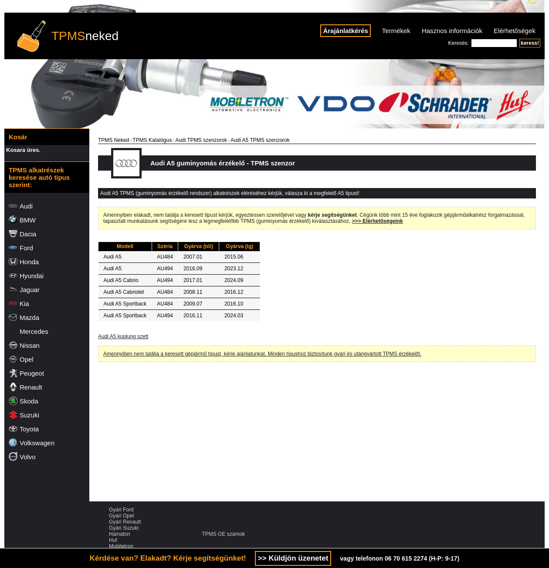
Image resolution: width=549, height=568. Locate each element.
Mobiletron (121, 546)
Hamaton (119, 534)
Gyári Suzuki (124, 528)
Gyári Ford (121, 510)
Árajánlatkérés (345, 30)
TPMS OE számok (223, 534)
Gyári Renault (125, 522)
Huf (113, 540)
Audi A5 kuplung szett (123, 336)
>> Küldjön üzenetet (293, 558)
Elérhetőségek (514, 30)
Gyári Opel (121, 516)
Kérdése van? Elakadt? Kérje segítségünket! (168, 558)
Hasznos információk (452, 30)
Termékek (396, 30)
